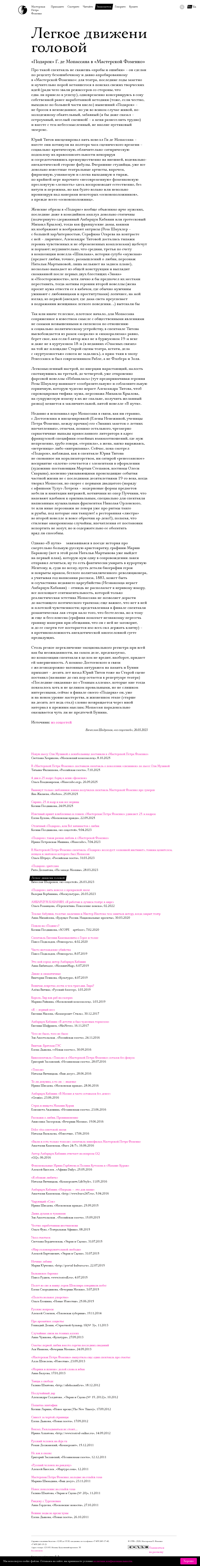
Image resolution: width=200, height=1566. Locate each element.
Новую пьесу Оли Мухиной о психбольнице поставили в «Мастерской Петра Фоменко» (89, 754)
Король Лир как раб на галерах (51, 998)
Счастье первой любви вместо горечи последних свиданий (70, 1345)
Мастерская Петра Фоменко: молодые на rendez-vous (66, 1477)
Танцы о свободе (42, 1381)
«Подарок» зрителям (45, 866)
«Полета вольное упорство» (50, 1297)
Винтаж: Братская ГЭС (46, 1045)
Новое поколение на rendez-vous (53, 1489)
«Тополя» (37, 1069)
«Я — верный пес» (43, 1010)
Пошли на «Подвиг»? (45, 926)
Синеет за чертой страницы (50, 1417)
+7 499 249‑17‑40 (101, 1541)
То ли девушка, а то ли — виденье (53, 1081)
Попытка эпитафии (44, 1405)
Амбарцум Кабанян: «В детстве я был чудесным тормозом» (70, 1021)
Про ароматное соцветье (47, 1321)
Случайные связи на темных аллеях (55, 1333)
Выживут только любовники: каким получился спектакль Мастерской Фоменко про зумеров (93, 790)
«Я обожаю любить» (44, 1177)
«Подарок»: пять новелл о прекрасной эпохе (60, 890)
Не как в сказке (41, 1453)
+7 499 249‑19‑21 (39, 1544)
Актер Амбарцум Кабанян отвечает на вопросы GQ (65, 1153)
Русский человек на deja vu (49, 1441)
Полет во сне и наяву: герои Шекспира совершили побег (69, 1285)
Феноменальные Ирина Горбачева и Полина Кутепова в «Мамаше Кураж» (80, 1165)
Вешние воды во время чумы (49, 1513)
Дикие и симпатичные (46, 974)
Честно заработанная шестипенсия (54, 1225)
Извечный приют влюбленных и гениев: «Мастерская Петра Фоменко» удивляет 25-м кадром (93, 814)
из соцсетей (61, 722)
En (194, 6)
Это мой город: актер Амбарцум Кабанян (58, 962)
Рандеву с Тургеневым (46, 1501)
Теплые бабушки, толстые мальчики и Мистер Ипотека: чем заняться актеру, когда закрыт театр (95, 914)
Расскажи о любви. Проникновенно (54, 1117)
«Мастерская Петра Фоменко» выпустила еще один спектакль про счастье (80, 1357)
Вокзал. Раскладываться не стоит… (54, 1429)
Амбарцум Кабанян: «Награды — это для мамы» (63, 1189)
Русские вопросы (42, 1309)
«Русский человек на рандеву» (51, 1465)
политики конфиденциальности (112, 1561)
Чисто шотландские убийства (51, 950)
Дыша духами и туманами (48, 1213)
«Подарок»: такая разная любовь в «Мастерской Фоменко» (70, 838)
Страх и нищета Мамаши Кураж (52, 1105)
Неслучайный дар (43, 1393)
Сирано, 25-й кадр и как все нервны (55, 802)
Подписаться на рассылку (151, 1547)
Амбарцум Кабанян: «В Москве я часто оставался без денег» (71, 1093)
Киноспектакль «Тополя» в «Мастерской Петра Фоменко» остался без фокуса (83, 1057)
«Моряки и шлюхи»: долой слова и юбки (58, 1369)
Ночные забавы (41, 1261)
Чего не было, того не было (49, 1033)
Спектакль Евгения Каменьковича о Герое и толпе (64, 938)
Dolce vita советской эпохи (48, 1129)
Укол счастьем (40, 1237)
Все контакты (37, 1550)
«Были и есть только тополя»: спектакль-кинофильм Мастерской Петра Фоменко (86, 1141)
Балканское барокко (44, 1273)
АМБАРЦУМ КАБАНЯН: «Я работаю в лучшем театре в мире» (72, 902)
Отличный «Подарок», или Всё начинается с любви (65, 826)
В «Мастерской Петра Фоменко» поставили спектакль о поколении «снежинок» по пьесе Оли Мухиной (100, 766)
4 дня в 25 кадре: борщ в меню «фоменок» (59, 778)
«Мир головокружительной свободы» (56, 1249)
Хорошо (188, 1561)
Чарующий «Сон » (43, 1201)
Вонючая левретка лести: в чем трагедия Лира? (62, 986)
